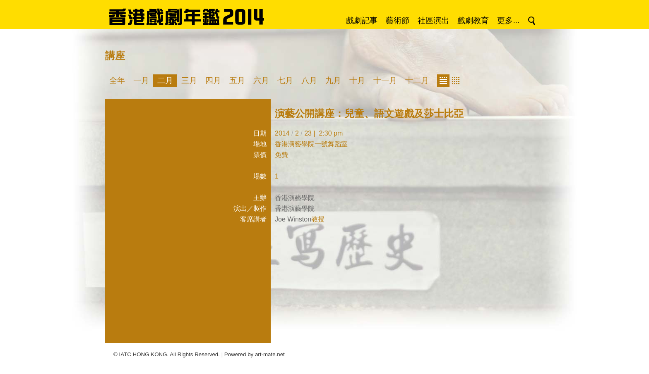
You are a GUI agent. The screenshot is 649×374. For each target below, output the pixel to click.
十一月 (385, 80)
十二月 (417, 80)
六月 (261, 80)
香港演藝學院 (295, 197)
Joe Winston (293, 219)
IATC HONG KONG (143, 354)
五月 (237, 80)
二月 (165, 80)
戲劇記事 (361, 20)
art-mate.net (270, 354)
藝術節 (397, 20)
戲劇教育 (473, 20)
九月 (333, 80)
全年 (117, 80)
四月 (213, 80)
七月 (285, 80)
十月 (357, 80)
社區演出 (433, 20)
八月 (309, 80)
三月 (189, 80)
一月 (141, 80)
